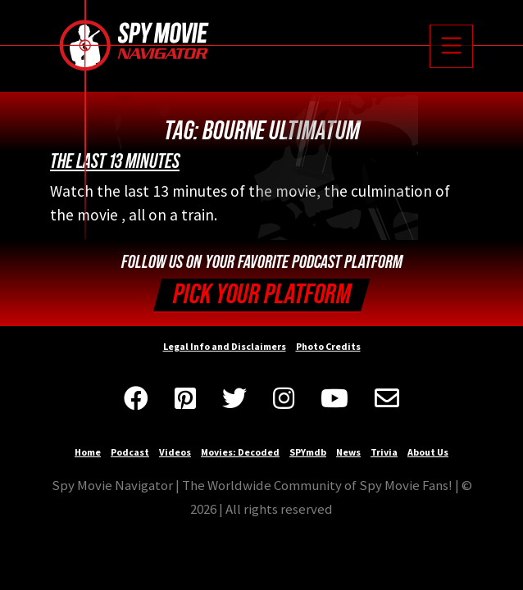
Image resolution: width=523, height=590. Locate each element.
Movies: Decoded (240, 452)
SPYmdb (307, 452)
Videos (175, 452)
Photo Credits (328, 346)
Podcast (130, 452)
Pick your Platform (262, 294)
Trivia (384, 452)
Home (88, 452)
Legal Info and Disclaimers (224, 346)
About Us (427, 452)
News (348, 452)
